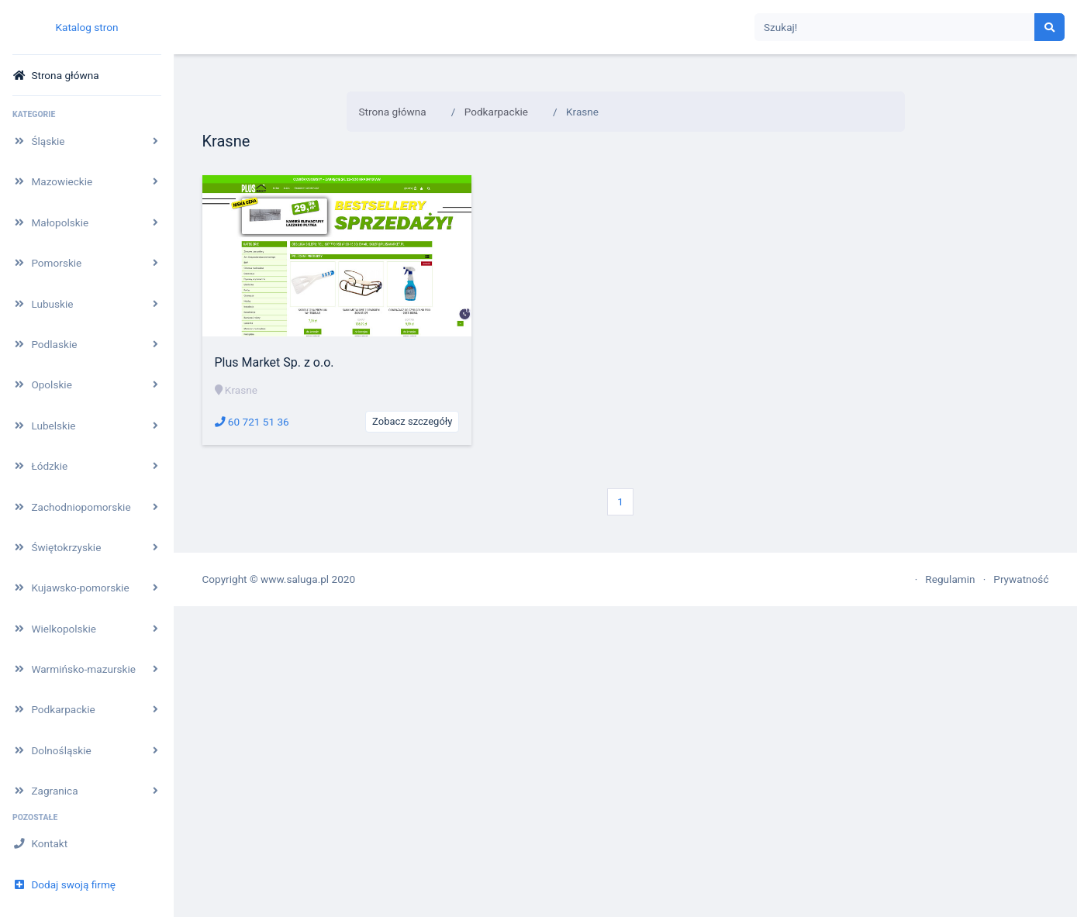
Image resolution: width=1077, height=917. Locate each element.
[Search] (894, 27)
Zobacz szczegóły (412, 421)
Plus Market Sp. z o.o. (274, 362)
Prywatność (1020, 579)
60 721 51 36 (252, 421)
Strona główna (392, 111)
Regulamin (950, 579)
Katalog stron (86, 27)
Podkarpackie (496, 111)
